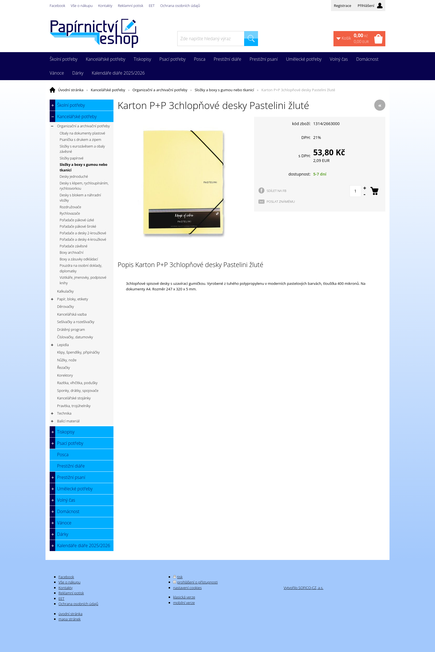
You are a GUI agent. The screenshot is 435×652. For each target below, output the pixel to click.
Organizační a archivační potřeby (159, 89)
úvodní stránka (70, 613)
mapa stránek (70, 619)
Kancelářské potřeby (108, 89)
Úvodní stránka (71, 89)
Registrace (342, 5)
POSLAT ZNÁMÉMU (281, 201)
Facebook (57, 5)
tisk (180, 576)
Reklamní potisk (130, 5)
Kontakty (105, 5)
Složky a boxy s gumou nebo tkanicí (224, 89)
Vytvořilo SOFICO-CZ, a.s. (303, 587)
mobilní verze (184, 602)
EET (152, 5)
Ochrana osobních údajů (180, 5)
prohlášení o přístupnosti (197, 582)
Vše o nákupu (82, 5)
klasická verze (184, 597)
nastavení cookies (187, 587)
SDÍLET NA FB (276, 190)
